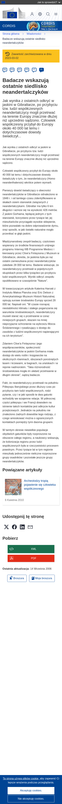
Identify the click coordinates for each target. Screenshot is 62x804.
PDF (33, 558)
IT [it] (34, 69)
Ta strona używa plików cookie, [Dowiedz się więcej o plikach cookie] (21, 778)
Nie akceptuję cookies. (31, 798)
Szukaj (48, 14)
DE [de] (4, 69)
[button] (40, 14)
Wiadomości (34, 33)
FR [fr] (26, 69)
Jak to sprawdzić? (48, 2)
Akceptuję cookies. (31, 790)
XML (33, 549)
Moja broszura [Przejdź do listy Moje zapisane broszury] (42, 578)
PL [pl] (41, 69)
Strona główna (10, 33)
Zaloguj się (32, 14)
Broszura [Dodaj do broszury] (17, 578)
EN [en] (12, 69)
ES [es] (19, 69)
